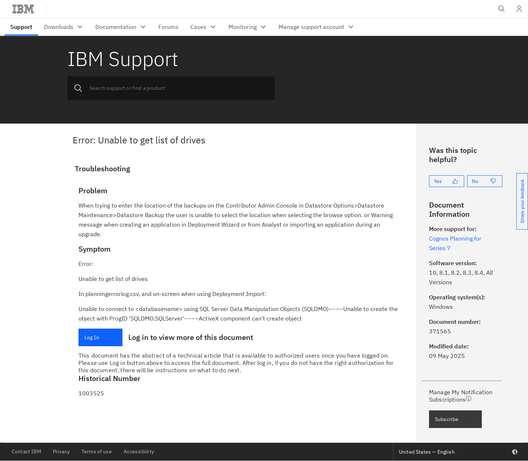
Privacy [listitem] (61, 451)
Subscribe (446, 419)
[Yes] (446, 181)
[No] (484, 181)
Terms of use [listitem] (96, 451)
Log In (91, 337)
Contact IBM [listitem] (26, 451)
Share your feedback (522, 201)
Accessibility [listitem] (139, 451)
